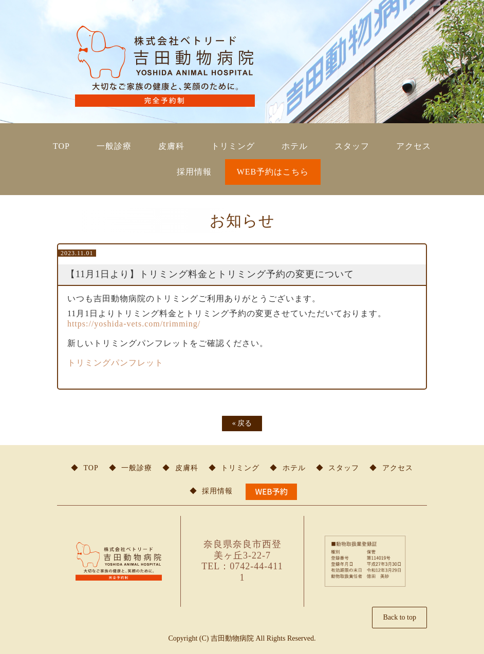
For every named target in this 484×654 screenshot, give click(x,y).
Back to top (399, 617)
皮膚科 (171, 146)
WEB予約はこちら (273, 171)
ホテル (295, 146)
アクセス (413, 146)
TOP (61, 146)
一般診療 (114, 146)
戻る (242, 423)
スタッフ (351, 146)
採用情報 (194, 171)
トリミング (233, 146)
